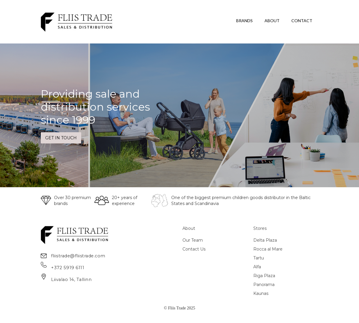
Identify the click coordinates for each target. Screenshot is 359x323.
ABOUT (272, 20)
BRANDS (244, 20)
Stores (260, 228)
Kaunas (260, 293)
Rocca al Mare (268, 249)
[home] (77, 22)
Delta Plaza (265, 240)
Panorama (264, 284)
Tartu (258, 258)
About (188, 228)
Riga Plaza (264, 275)
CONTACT (301, 20)
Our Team (192, 240)
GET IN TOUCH (61, 137)
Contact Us (193, 249)
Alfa (257, 266)
